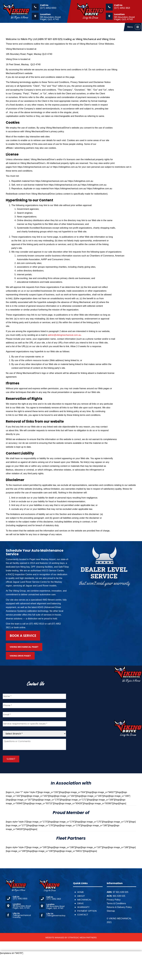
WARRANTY (83, 907)
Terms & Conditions (116, 903)
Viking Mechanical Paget (24, 646)
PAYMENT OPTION (87, 910)
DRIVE (80, 903)
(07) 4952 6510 (48, 8)
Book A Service (23, 635)
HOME (80, 892)
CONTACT (82, 914)
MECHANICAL (84, 899)
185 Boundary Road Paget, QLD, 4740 (50, 18)
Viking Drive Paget (20, 655)
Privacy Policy (114, 900)
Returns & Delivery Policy (119, 907)
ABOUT (81, 896)
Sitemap (111, 911)
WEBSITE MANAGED (54, 937)
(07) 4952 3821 (122, 8)
